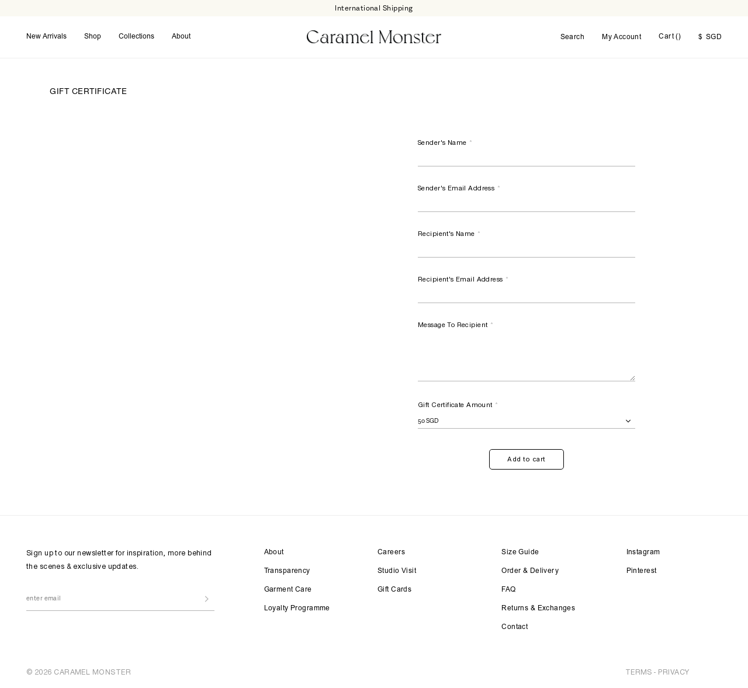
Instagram (643, 552)
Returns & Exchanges (538, 608)
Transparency (287, 571)
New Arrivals (46, 36)
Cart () (670, 36)
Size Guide (520, 552)
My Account (621, 37)
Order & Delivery (530, 571)
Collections (136, 36)
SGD (710, 37)
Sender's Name (445, 142)
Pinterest (641, 571)
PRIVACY (673, 672)
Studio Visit (397, 571)
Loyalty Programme (297, 608)
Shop (92, 36)
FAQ (508, 589)
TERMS (638, 672)
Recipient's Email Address (463, 279)
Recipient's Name (450, 234)
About (181, 36)
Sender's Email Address (459, 188)
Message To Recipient (456, 325)
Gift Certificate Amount (458, 405)
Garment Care (288, 589)
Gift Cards (394, 589)
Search (572, 37)
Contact (514, 627)
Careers (391, 552)
